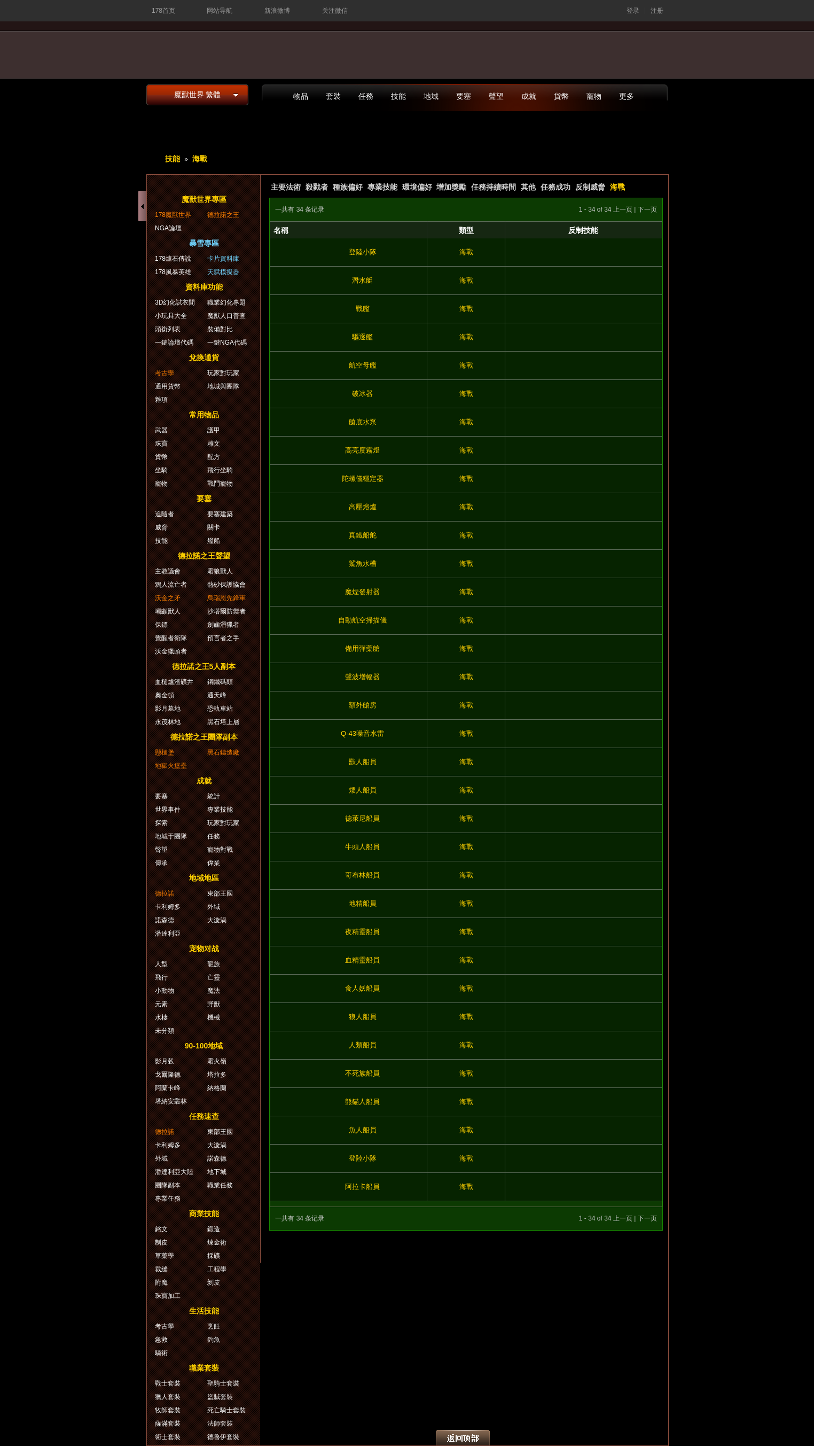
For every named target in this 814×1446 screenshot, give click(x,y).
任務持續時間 (493, 187)
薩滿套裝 (168, 1423)
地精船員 (363, 903)
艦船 (213, 541)
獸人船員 (363, 762)
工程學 (216, 1269)
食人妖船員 (362, 988)
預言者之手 (223, 638)
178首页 (163, 10)
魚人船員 (363, 1130)
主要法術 (286, 187)
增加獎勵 (451, 187)
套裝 (333, 96)
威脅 (161, 527)
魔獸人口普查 (226, 316)
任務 (365, 96)
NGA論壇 (168, 228)
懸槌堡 (164, 752)
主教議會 (168, 571)
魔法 (213, 990)
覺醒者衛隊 (171, 638)
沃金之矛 (168, 598)
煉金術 (216, 1242)
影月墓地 (168, 708)
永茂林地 (168, 722)
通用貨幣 (168, 386)
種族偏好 (348, 187)
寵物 (593, 96)
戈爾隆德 (168, 1074)
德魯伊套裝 (223, 1437)
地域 (431, 96)
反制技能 (583, 230)
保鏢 (161, 624)
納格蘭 (216, 1088)
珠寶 (161, 443)
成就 (528, 96)
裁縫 (161, 1269)
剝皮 (213, 1282)
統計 (213, 796)
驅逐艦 (362, 337)
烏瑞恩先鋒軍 (226, 598)
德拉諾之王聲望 (204, 555)
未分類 (164, 1031)
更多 (626, 96)
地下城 (216, 1172)
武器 (161, 430)
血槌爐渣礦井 (174, 682)
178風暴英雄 (173, 272)
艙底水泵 (363, 422)
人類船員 (363, 1045)
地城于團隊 (171, 836)
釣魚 (213, 1339)
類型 (466, 230)
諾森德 (164, 920)
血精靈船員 (362, 960)
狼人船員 (363, 1017)
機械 (213, 1017)
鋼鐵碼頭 (220, 682)
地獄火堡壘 (171, 765)
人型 (161, 964)
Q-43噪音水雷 (362, 733)
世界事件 (168, 809)
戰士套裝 (168, 1383)
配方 (213, 457)
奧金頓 (164, 695)
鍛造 (213, 1229)
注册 (657, 10)
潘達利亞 (168, 933)
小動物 (164, 990)
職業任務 (220, 1185)
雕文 (213, 443)
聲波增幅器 (362, 677)
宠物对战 (204, 948)
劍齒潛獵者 (223, 624)
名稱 (280, 230)
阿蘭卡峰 (168, 1088)
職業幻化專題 (226, 302)
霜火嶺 (216, 1061)
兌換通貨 (204, 357)
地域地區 (204, 878)
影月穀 (164, 1061)
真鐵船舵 (363, 535)
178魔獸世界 (173, 215)
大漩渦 (216, 920)
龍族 (213, 964)
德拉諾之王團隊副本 (204, 737)
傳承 (161, 863)
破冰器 (362, 394)
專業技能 (382, 187)
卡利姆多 (168, 907)
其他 (528, 187)
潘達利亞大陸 (174, 1172)
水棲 (161, 1017)
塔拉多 (216, 1074)
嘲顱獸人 (168, 611)
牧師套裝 (168, 1410)
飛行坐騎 (220, 470)
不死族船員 (362, 1073)
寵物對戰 (220, 849)
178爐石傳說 (173, 258)
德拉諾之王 (223, 215)
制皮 (161, 1242)
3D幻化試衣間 (175, 302)
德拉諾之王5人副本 (204, 666)
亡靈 (213, 977)
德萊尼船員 (362, 818)
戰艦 (363, 309)
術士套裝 (168, 1437)
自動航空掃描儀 (362, 620)
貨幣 (561, 96)
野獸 (213, 1004)
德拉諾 (164, 893)
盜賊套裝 (220, 1397)
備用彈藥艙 (362, 648)
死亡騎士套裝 (226, 1410)
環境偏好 (417, 187)
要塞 (463, 96)
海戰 (199, 158)
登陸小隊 (363, 252)
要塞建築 (220, 514)
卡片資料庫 (223, 258)
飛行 (161, 977)
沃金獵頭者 (171, 651)
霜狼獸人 (220, 571)
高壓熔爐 (363, 507)
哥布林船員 (362, 875)
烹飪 (213, 1326)
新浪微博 (277, 10)
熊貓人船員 (362, 1102)
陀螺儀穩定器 (362, 479)
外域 (213, 907)
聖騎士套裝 (223, 1383)
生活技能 (204, 1311)
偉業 (213, 863)
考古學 (164, 373)
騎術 (161, 1353)
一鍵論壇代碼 (174, 342)
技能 (398, 96)
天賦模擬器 (223, 272)
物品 (300, 96)
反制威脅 (590, 187)
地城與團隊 (223, 386)
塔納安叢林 (171, 1101)
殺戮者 (317, 187)
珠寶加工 (168, 1296)
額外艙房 (363, 705)
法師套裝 (220, 1423)
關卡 (213, 527)
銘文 (161, 1229)
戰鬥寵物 (220, 483)
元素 (161, 1004)
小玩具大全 (171, 316)
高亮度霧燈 (362, 450)
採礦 (213, 1256)
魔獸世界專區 (204, 199)
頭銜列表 (168, 329)
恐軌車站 (220, 708)
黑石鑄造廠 (223, 752)
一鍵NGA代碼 (227, 342)
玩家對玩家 (223, 373)
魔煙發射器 (362, 592)
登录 (633, 10)
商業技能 (204, 1213)
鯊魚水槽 (363, 563)
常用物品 (204, 414)
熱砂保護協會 (226, 584)
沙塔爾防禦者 (226, 611)
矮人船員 (363, 790)
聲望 (496, 96)
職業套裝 (204, 1368)
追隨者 (164, 514)
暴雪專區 (204, 243)
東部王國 (220, 893)
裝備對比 (220, 329)
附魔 (161, 1282)
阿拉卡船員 (362, 1187)
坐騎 (161, 470)
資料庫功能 (204, 287)
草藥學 (164, 1256)
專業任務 (168, 1198)
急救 (161, 1339)
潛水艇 (362, 280)
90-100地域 (204, 1045)
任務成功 (555, 187)
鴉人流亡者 (171, 584)
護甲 (213, 430)
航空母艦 (363, 365)
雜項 (161, 399)
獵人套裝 (168, 1397)
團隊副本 (168, 1185)
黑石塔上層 (223, 722)
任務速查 (204, 1116)
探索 (161, 823)
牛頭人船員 (362, 847)
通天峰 (216, 695)
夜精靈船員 (362, 932)
